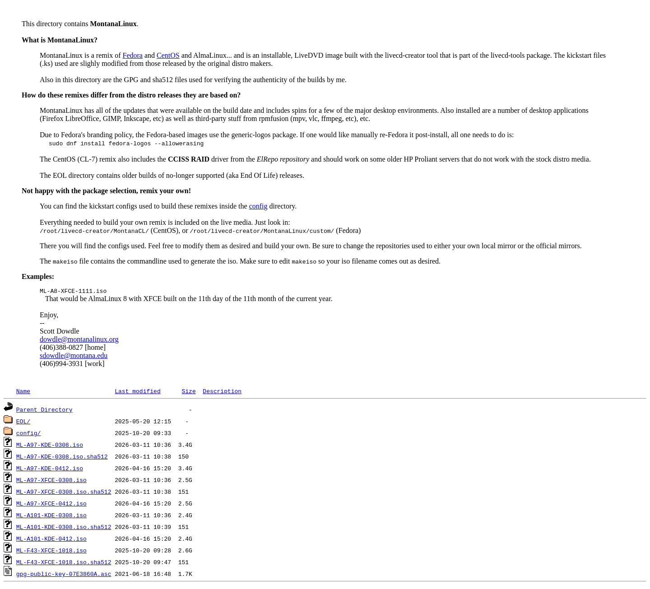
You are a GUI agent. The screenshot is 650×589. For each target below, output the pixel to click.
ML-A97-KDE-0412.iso (49, 469)
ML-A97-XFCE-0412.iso (51, 505)
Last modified (137, 392)
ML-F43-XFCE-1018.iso (51, 551)
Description (222, 392)
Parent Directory (44, 411)
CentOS (168, 55)
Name (23, 392)
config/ (28, 434)
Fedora (133, 55)
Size (188, 392)
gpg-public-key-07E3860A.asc (63, 575)
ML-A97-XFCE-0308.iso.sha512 (63, 493)
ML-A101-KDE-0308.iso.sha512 (63, 528)
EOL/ (23, 422)
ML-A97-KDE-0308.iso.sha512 (62, 458)
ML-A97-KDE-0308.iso (49, 446)
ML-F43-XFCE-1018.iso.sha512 (63, 563)
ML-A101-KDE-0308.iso (51, 516)
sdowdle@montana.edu (73, 357)
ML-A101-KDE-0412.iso (51, 540)
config (258, 206)
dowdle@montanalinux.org (79, 340)
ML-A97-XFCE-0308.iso (51, 481)
